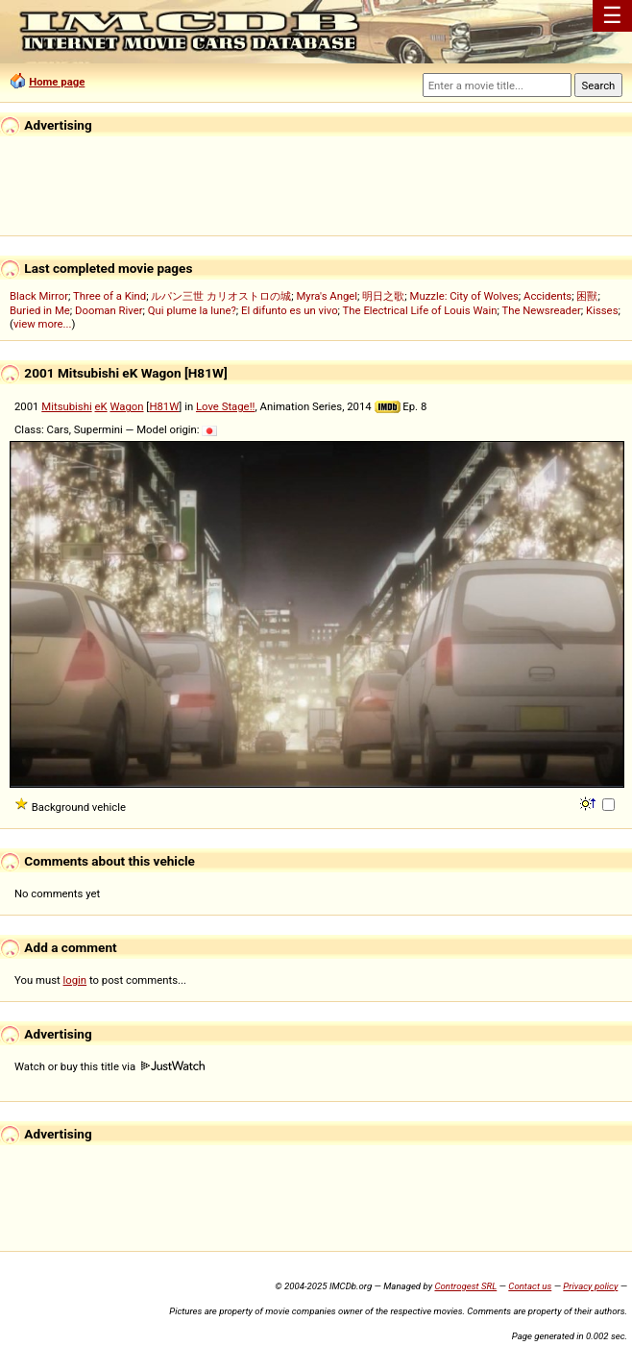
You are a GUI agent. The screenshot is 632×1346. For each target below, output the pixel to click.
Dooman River (109, 310)
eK (101, 406)
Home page (57, 81)
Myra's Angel (326, 296)
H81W (164, 406)
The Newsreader (540, 310)
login (75, 980)
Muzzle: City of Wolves (464, 296)
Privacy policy (590, 1286)
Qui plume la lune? (192, 310)
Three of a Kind (109, 296)
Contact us (529, 1286)
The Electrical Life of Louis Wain (420, 310)
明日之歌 (383, 296)
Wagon (126, 406)
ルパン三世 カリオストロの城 (221, 296)
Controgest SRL (465, 1286)
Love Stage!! (225, 406)
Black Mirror (39, 296)
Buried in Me (40, 310)
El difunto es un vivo (289, 310)
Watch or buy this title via (109, 1066)
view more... (42, 323)
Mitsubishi (66, 406)
